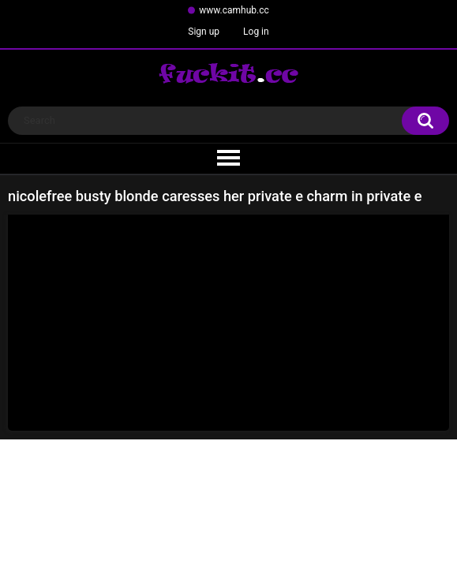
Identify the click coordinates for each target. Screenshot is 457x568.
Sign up (203, 31)
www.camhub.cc (234, 10)
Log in (256, 31)
